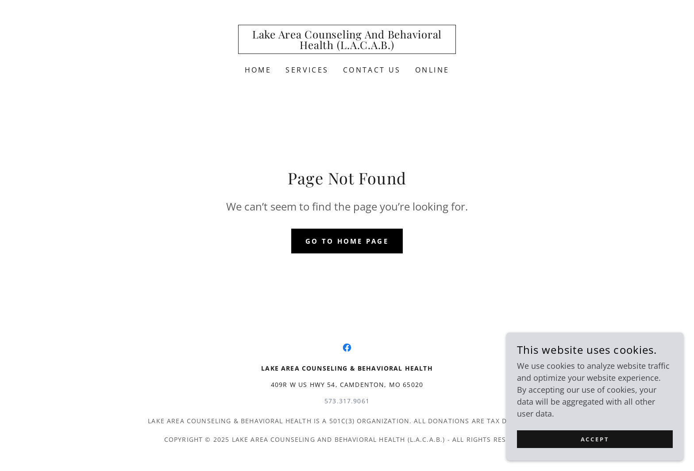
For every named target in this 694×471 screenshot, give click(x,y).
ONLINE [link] (432, 70)
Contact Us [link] (372, 70)
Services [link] (306, 70)
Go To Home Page (346, 241)
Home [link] (258, 70)
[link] (347, 46)
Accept (595, 439)
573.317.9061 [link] (347, 401)
